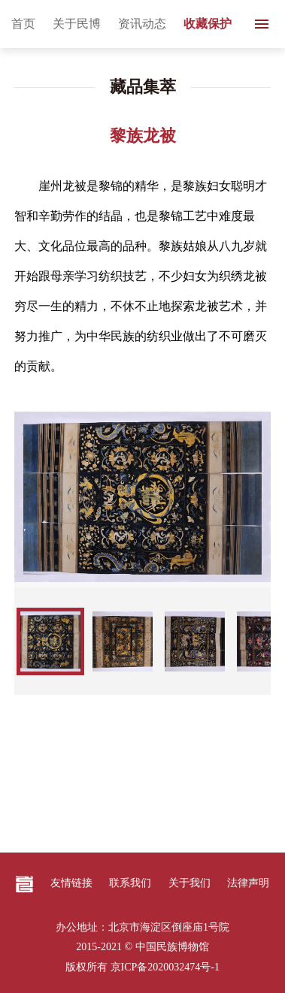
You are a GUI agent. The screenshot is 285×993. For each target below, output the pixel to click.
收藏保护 (207, 23)
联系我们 (130, 883)
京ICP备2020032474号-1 (165, 967)
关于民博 (77, 23)
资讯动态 (142, 23)
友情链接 (71, 883)
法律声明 (248, 883)
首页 (23, 23)
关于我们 (189, 883)
